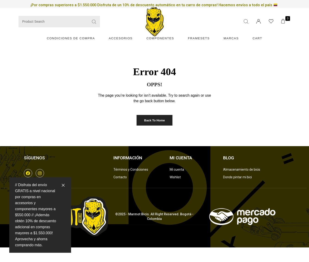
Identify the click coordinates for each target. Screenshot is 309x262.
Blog (228, 157)
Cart (257, 38)
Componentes (160, 38)
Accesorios (121, 38)
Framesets (199, 38)
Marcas (231, 38)
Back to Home (154, 120)
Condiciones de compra (71, 38)
